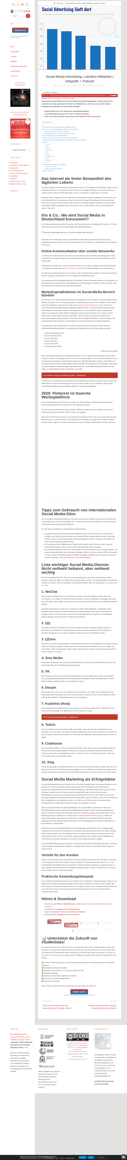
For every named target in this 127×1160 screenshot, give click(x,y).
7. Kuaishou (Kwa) (49, 156)
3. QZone (47, 148)
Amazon (54, 731)
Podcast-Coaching (101, 1061)
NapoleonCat (14, 168)
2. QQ (46, 146)
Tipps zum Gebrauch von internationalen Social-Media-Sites (60, 138)
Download (65, 98)
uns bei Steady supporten (15, 37)
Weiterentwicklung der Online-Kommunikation (89, 305)
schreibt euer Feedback (76, 911)
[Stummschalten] (111, 95)
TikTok (89, 691)
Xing (115, 769)
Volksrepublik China (48, 598)
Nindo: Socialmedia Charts (19, 173)
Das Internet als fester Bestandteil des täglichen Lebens (59, 127)
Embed (72, 98)
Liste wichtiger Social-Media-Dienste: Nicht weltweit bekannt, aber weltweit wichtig (64, 141)
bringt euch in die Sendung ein (68, 909)
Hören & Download (48, 170)
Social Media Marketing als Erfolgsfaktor (54, 164)
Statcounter (14, 163)
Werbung (100, 85)
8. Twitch (47, 158)
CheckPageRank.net (17, 170)
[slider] (77, 95)
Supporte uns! (20, 30)
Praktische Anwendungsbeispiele (53, 168)
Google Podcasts (86, 903)
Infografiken (60, 3)
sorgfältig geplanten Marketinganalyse (90, 815)
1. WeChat (47, 144)
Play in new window (54, 98)
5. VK (46, 152)
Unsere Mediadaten (44, 1081)
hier (95, 982)
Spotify (78, 903)
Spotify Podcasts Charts (18, 184)
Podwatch (13, 178)
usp (107, 750)
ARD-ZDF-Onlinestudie (92, 116)
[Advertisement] (22, 205)
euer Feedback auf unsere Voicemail (66, 914)
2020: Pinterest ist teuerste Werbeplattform (55, 135)
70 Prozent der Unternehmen (74, 268)
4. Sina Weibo (48, 150)
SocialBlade (14, 176)
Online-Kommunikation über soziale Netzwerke (57, 131)
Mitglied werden (79, 988)
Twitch (46, 729)
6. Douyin (47, 154)
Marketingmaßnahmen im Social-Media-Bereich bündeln (60, 133)
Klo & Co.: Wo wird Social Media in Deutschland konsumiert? (60, 129)
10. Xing (47, 162)
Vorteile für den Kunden (51, 166)
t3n (27, 1040)
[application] (80, 95)
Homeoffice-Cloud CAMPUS (19, 165)
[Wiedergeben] (44, 95)
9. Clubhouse (48, 160)
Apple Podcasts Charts (17, 181)
